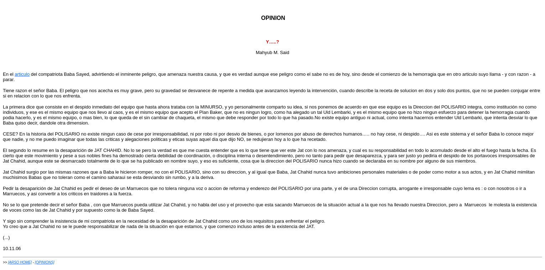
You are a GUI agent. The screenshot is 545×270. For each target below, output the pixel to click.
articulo (22, 74)
